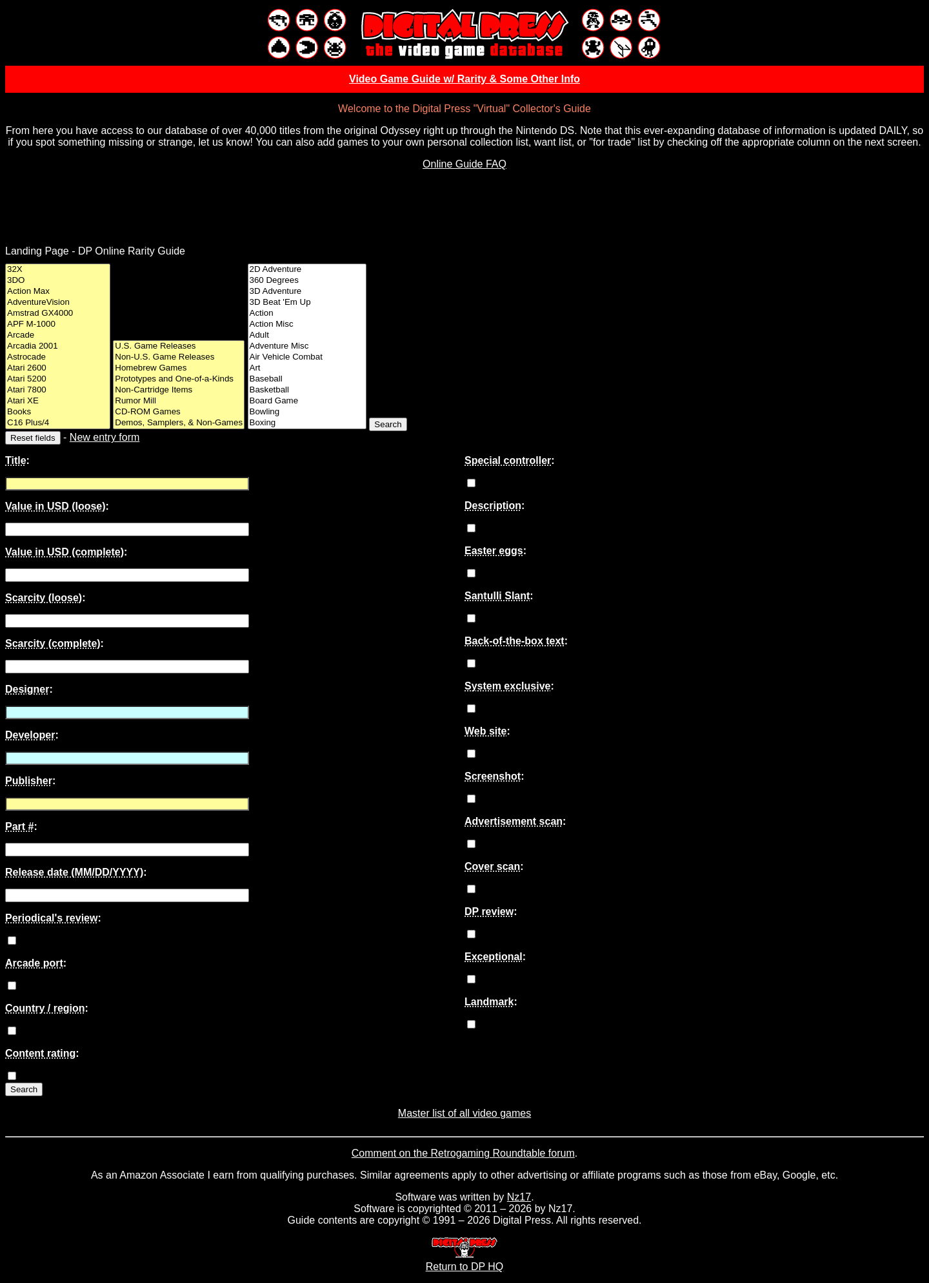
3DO (58, 280)
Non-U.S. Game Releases (179, 357)
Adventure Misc (307, 346)
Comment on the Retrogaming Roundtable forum (463, 1153)
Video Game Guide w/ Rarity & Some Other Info (464, 78)
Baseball (307, 379)
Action (307, 313)
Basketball (307, 390)
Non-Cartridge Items (179, 390)
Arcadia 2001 (58, 346)
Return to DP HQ (465, 1260)
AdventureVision (58, 302)
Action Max (58, 291)
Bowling (307, 412)
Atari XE (58, 401)
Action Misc (307, 324)
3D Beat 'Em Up (307, 302)
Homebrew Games (179, 368)
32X (58, 269)
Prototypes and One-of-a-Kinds (179, 379)
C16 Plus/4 (58, 423)
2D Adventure (307, 269)
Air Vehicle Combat (307, 357)
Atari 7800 (58, 390)
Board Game (307, 401)
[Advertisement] (464, 209)
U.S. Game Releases (179, 346)
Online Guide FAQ (464, 164)
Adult (307, 335)
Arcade (58, 335)
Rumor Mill (179, 401)
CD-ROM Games (179, 412)
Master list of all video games (464, 1113)
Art (307, 368)
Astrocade (58, 357)
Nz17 (519, 1196)
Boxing (307, 423)
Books (58, 412)
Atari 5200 (58, 379)
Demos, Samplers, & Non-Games (179, 423)
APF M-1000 (58, 324)
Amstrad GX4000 (58, 313)
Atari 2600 (58, 368)
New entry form (104, 437)
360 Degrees (307, 280)
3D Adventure (307, 291)
